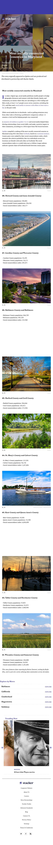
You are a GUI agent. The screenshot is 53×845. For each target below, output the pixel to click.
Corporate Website (26, 788)
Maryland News (26, 50)
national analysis (43, 134)
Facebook (26, 134)
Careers (26, 796)
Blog (26, 812)
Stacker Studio (26, 804)
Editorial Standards (27, 808)
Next (51, 748)
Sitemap (26, 824)
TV (5, 769)
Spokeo (4, 131)
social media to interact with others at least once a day (25, 106)
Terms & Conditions (26, 828)
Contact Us (26, 816)
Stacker (5, 65)
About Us (26, 792)
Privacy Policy (26, 820)
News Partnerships (26, 800)
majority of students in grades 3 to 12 (16, 122)
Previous (2, 748)
